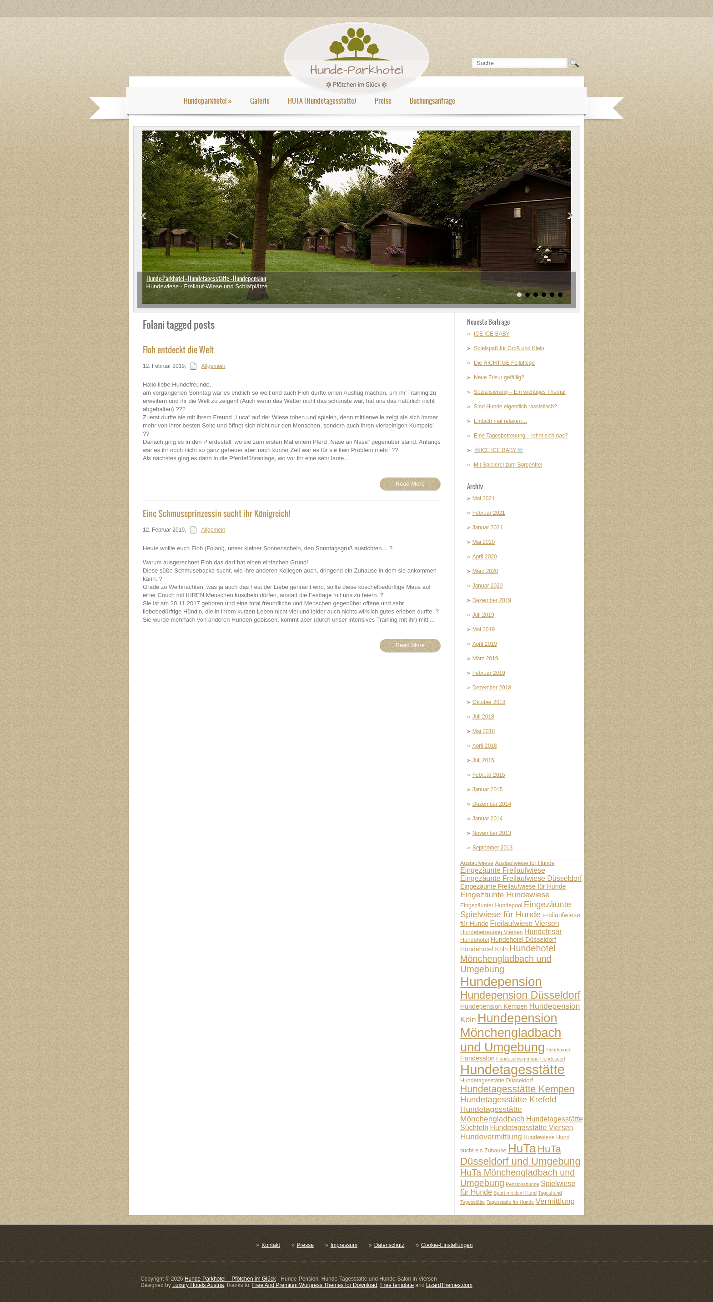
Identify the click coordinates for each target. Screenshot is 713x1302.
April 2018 (484, 746)
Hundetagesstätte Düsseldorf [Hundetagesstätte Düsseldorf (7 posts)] (496, 1080)
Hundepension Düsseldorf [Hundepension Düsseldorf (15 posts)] (520, 995)
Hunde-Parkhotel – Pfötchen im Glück (230, 1279)
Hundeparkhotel (208, 101)
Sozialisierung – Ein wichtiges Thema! (520, 392)
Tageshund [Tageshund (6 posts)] (550, 1193)
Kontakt (270, 1245)
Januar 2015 (487, 789)
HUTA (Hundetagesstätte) (322, 101)
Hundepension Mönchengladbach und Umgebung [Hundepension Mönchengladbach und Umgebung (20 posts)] (510, 1032)
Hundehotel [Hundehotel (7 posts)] (474, 940)
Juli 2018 (483, 717)
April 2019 (484, 644)
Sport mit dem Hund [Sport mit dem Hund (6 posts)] (515, 1193)
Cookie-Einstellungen (446, 1245)
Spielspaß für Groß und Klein (509, 348)
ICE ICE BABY (492, 334)
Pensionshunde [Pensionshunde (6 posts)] (522, 1184)
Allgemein (213, 366)
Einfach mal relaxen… (500, 421)
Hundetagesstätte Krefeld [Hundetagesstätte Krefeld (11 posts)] (508, 1099)
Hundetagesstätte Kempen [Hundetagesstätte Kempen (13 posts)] (517, 1089)
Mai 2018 (483, 731)
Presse (305, 1245)
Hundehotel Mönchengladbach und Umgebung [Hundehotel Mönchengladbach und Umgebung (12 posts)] (508, 958)
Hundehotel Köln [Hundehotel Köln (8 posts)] (484, 949)
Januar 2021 (487, 527)
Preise (383, 101)
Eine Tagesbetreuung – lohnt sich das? (521, 435)
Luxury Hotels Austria (198, 1285)
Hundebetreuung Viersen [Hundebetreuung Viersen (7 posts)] (491, 932)
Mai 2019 (483, 629)
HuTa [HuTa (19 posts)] (522, 1148)
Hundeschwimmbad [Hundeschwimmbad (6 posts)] (517, 1058)
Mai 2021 (483, 498)
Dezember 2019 (491, 600)
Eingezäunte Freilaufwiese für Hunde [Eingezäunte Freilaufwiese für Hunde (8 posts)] (513, 886)
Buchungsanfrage (432, 101)
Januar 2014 (487, 818)
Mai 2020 (483, 542)
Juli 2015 (483, 760)
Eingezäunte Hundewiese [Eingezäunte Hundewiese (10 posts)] (505, 894)
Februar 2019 (488, 673)
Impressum (344, 1245)
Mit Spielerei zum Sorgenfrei (508, 465)
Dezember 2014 (491, 804)
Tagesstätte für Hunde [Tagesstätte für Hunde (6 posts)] (510, 1202)
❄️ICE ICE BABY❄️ (498, 450)
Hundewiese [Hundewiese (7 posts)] (538, 1137)
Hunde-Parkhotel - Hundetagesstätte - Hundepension (206, 278)
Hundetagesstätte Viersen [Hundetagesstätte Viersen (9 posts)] (531, 1127)
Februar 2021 (488, 513)
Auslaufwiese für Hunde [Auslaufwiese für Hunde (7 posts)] (524, 863)
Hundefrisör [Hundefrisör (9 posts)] (543, 931)
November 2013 (491, 833)
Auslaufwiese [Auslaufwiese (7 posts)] (476, 863)
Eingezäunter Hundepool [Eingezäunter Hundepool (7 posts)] (491, 905)
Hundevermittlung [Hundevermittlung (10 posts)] (491, 1136)
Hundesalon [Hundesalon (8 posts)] (477, 1058)
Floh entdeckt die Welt (178, 350)
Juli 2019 (483, 615)
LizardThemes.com (449, 1285)
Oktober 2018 (489, 702)
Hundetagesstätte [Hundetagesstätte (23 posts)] (512, 1069)
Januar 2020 (487, 586)
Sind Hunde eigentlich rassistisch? (515, 406)
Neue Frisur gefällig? (499, 377)
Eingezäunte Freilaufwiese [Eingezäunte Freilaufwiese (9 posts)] (502, 870)
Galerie (260, 101)
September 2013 (492, 848)
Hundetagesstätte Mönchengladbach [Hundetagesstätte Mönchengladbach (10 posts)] (492, 1114)
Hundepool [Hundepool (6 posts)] (558, 1049)
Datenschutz (389, 1245)
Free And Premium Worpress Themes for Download (314, 1285)
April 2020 (484, 556)
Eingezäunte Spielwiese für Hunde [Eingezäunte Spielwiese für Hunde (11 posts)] (515, 909)
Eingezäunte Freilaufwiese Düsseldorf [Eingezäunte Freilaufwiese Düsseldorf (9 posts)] (521, 878)
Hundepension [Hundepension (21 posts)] (501, 982)
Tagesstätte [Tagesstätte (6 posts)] (472, 1202)
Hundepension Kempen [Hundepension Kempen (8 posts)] (493, 1006)
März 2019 (485, 658)
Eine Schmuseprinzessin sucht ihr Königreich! (216, 514)
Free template (397, 1285)
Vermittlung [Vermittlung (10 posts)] (555, 1201)
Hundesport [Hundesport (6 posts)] (552, 1058)
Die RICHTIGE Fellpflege (504, 363)
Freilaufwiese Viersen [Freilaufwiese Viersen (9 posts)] (524, 923)
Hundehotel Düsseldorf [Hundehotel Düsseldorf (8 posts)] (523, 939)
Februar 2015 (488, 775)
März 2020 (485, 571)
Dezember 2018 (491, 687)
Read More (410, 483)
